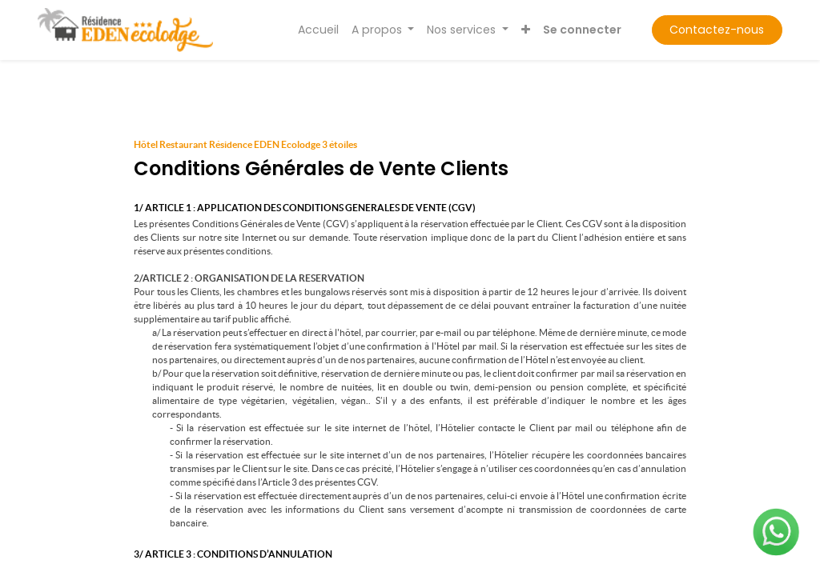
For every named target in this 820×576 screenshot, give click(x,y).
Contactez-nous (716, 30)
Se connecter (582, 30)
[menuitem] (318, 30)
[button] (526, 30)
